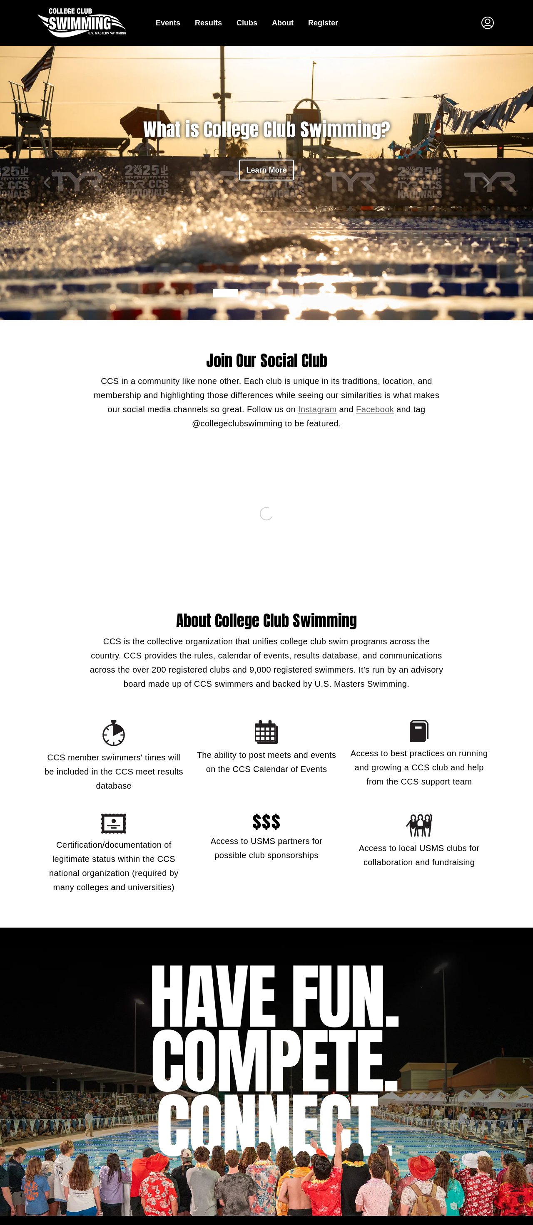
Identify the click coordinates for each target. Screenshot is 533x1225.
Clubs (247, 23)
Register (323, 23)
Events (168, 23)
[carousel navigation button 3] (307, 293)
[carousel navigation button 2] (280, 293)
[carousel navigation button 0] (225, 293)
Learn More (266, 170)
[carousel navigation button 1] (252, 293)
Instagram (317, 409)
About (283, 23)
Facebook (375, 409)
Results (208, 23)
